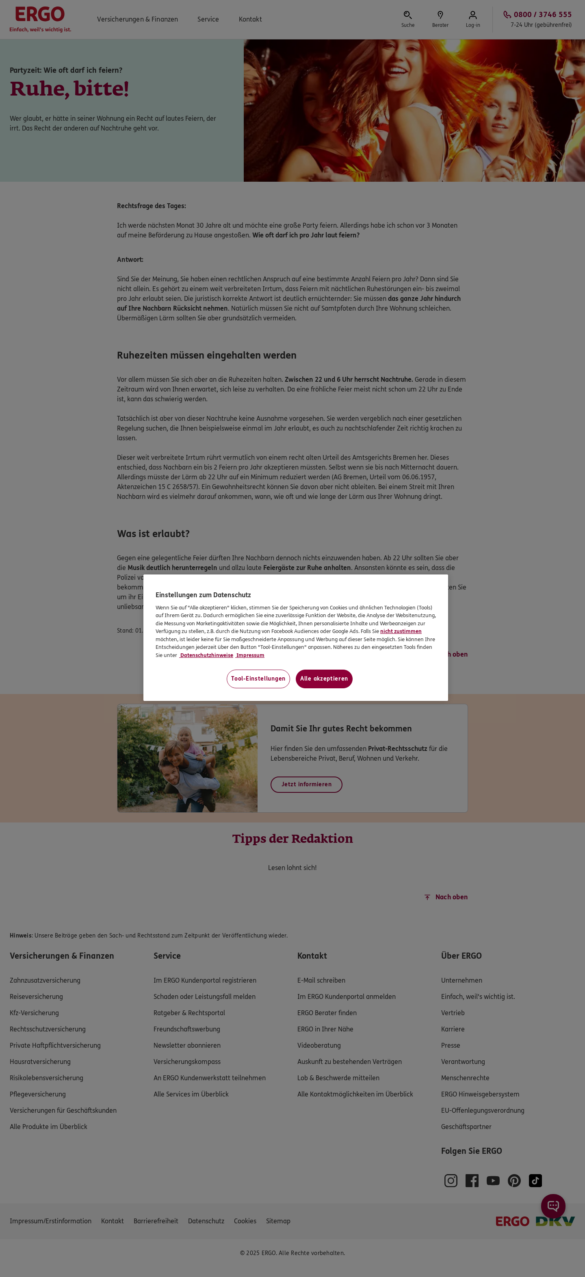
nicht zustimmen (401, 631)
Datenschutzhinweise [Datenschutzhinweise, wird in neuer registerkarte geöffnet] (206, 655)
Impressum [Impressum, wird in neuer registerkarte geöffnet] (249, 655)
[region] (295, 637)
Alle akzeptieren (324, 678)
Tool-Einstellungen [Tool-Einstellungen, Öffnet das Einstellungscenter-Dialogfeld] (258, 678)
